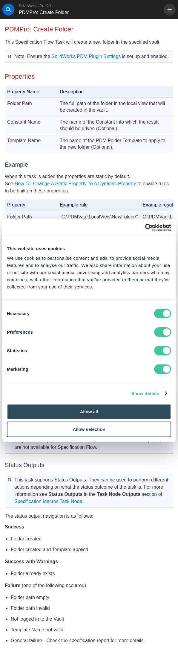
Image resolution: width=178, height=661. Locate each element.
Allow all (89, 411)
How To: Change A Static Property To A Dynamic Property (74, 183)
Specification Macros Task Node (48, 501)
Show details (145, 393)
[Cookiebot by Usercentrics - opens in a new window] (145, 227)
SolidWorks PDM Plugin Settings (86, 56)
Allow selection (89, 429)
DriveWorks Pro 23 (35, 6)
